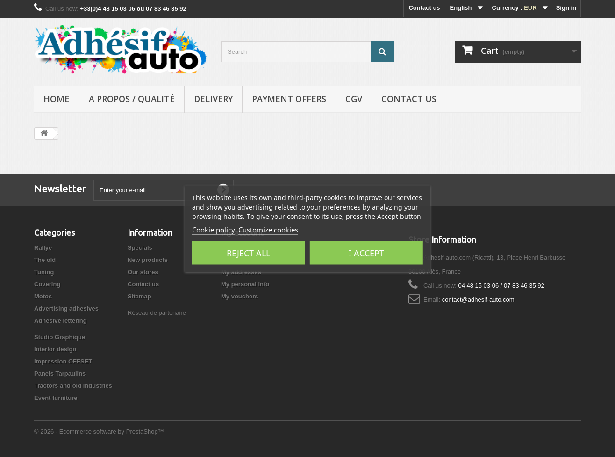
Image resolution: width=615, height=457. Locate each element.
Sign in (566, 7)
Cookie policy (213, 229)
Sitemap (139, 296)
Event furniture (55, 397)
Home (56, 98)
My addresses (241, 272)
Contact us (424, 7)
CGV (353, 98)
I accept (366, 252)
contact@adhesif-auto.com (478, 299)
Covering (47, 284)
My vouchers (239, 296)
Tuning (44, 272)
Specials (140, 247)
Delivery (213, 98)
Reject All (248, 252)
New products (148, 259)
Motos (43, 296)
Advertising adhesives (66, 308)
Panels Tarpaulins (60, 373)
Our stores (143, 272)
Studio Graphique (59, 337)
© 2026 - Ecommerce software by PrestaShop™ (99, 431)
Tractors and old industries (73, 385)
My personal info (245, 284)
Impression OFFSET (63, 361)
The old (45, 259)
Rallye (43, 247)
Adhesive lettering (60, 320)
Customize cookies (268, 229)
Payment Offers (289, 98)
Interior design (55, 349)
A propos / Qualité (132, 98)
